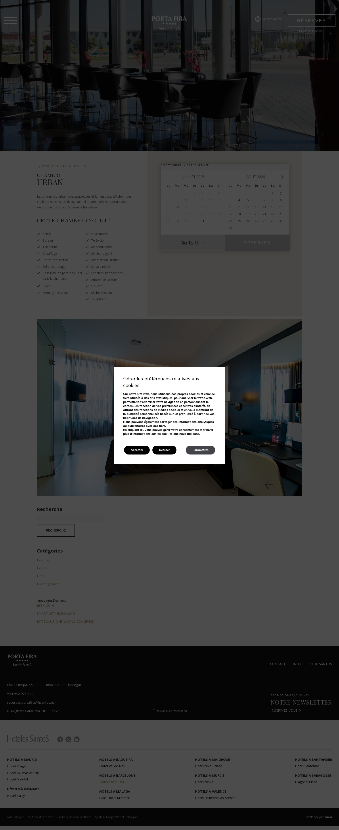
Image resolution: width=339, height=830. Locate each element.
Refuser (164, 450)
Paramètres (200, 450)
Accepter (137, 450)
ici (141, 430)
